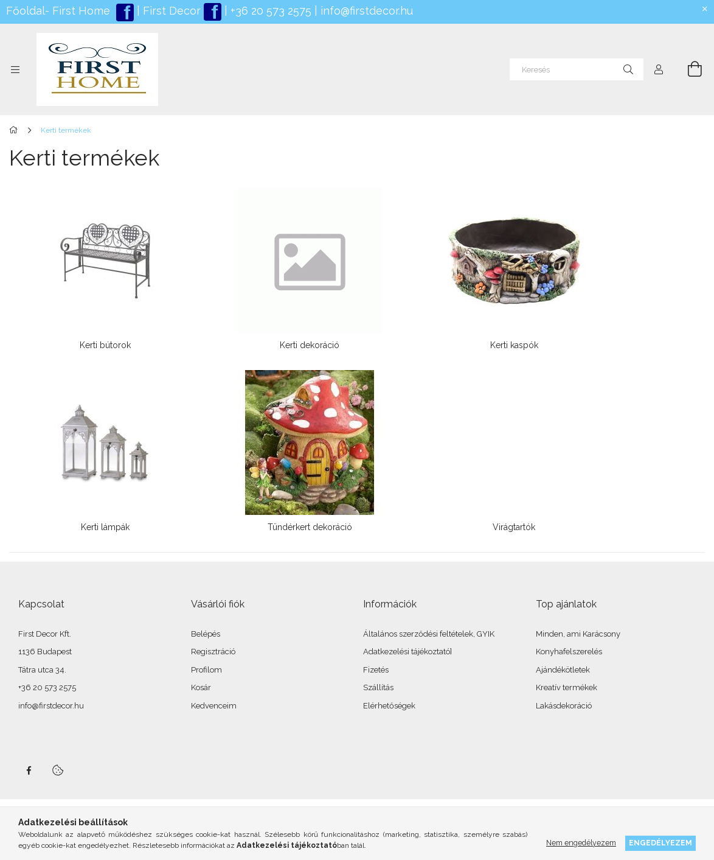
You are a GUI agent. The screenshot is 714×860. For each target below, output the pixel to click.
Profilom (206, 669)
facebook (28, 770)
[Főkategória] (15, 130)
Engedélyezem (660, 842)
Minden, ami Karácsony (578, 633)
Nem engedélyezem (581, 842)
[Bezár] (705, 9)
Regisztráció (213, 651)
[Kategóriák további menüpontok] (15, 69)
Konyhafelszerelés (569, 651)
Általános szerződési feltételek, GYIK (428, 633)
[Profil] (658, 69)
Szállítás (378, 687)
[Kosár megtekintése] (688, 69)
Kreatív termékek (566, 687)
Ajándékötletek (563, 669)
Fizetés (376, 669)
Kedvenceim (214, 705)
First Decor (170, 10)
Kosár (201, 687)
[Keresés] (576, 69)
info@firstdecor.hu (367, 10)
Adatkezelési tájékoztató (406, 651)
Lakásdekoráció (564, 705)
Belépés (205, 633)
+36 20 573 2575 (269, 10)
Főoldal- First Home (58, 10)
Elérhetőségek (389, 705)
